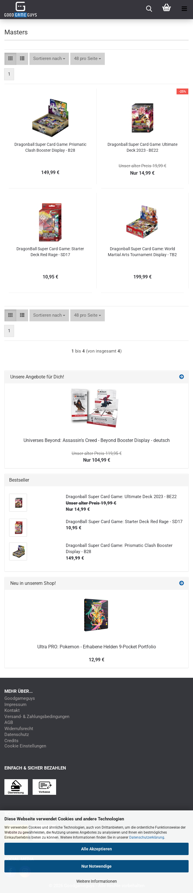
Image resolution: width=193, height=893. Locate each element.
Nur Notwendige (96, 866)
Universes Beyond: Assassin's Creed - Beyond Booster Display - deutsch (97, 440)
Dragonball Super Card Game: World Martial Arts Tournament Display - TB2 (142, 251)
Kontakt (12, 710)
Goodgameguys (19, 698)
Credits (11, 740)
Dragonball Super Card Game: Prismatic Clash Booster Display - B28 (50, 147)
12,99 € (96, 659)
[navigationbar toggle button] (184, 9)
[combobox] (49, 59)
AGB (8, 722)
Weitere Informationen (96, 881)
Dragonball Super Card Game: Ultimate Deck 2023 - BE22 (142, 147)
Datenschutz (16, 734)
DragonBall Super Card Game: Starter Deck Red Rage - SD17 (50, 251)
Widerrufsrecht (18, 728)
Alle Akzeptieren (96, 849)
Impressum (15, 704)
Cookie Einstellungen (25, 746)
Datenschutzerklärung (146, 837)
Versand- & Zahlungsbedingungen (36, 716)
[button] (10, 59)
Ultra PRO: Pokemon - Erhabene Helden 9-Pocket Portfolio (96, 647)
